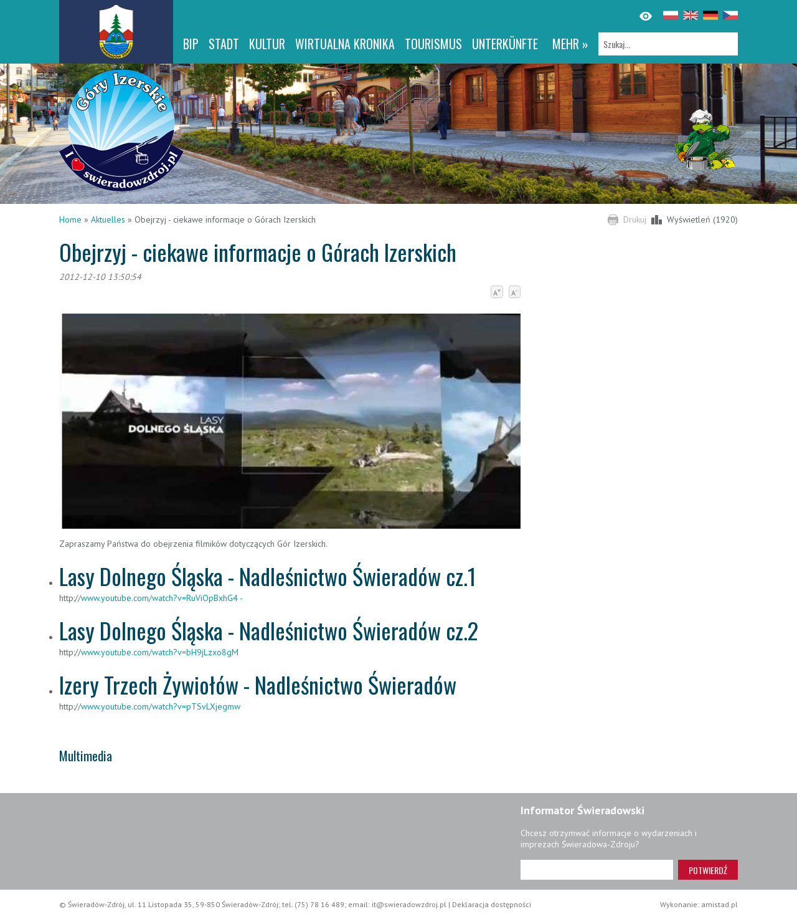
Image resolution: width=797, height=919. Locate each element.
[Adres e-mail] (597, 869)
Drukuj (634, 219)
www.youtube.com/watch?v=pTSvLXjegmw (160, 706)
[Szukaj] (668, 43)
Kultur (267, 43)
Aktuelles (108, 219)
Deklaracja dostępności (491, 904)
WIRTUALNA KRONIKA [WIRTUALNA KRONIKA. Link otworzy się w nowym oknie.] (345, 43)
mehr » (570, 43)
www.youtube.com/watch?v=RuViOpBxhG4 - (162, 598)
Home (70, 219)
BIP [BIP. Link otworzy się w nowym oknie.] (191, 43)
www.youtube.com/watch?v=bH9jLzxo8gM (159, 652)
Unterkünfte (505, 43)
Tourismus (433, 43)
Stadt (224, 43)
